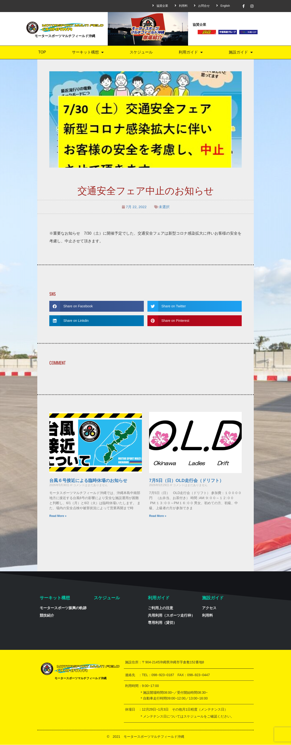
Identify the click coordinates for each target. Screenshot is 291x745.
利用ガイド (191, 52)
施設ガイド (241, 52)
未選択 (164, 207)
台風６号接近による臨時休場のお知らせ (88, 480)
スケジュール (141, 52)
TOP (42, 52)
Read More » (57, 516)
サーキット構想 (88, 52)
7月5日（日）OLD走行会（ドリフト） (186, 480)
